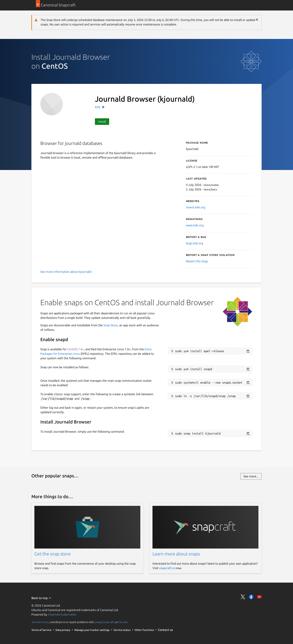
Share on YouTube (259, 597)
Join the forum (40, 622)
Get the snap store (52, 553)
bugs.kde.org (194, 243)
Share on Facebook (251, 597)
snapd (98, 622)
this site (122, 622)
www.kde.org (194, 225)
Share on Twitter (243, 597)
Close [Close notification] (257, 20)
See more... (250, 476)
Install (102, 121)
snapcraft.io (167, 568)
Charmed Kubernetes (62, 614)
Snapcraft (108, 622)
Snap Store (111, 325)
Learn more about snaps (176, 553)
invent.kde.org (195, 207)
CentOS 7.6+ (75, 349)
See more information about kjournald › (66, 271)
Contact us (165, 629)
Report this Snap (197, 261)
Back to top (41, 598)
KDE (98, 107)
